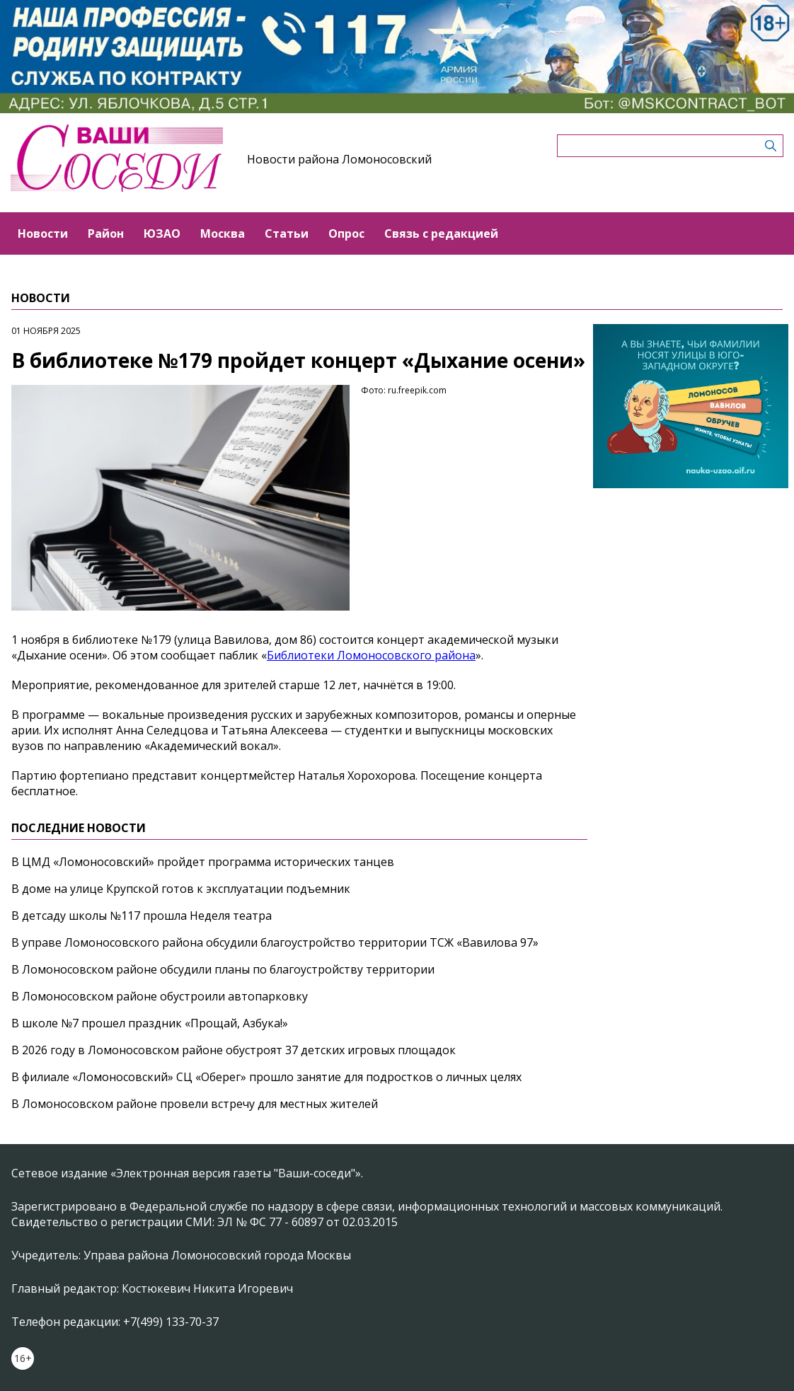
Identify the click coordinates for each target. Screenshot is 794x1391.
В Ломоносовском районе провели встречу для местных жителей (194, 1104)
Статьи (287, 233)
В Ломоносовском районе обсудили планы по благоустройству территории (223, 969)
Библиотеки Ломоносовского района (371, 655)
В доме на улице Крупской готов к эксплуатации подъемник (180, 888)
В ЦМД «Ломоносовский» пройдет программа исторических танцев (202, 862)
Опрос (346, 233)
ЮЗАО (162, 233)
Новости (43, 233)
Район (106, 233)
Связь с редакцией (441, 233)
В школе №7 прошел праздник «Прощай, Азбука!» (149, 1023)
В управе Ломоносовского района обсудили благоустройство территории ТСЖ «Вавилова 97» (275, 942)
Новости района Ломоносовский (339, 159)
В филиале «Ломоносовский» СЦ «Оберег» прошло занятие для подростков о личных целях (266, 1077)
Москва (222, 233)
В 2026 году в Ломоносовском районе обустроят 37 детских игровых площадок (233, 1050)
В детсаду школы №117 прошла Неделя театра (141, 915)
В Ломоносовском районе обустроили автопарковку (159, 996)
